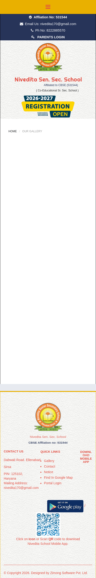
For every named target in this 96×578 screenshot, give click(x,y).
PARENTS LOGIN (51, 37)
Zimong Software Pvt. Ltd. (69, 573)
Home (12, 131)
